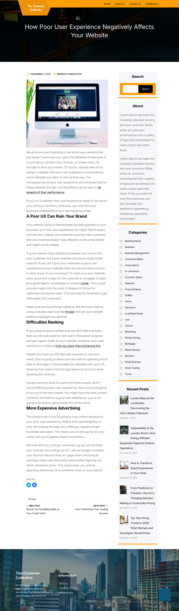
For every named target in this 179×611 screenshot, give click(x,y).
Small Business (133, 361)
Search (145, 89)
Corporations (132, 265)
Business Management (137, 253)
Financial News (133, 289)
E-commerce (132, 271)
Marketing (130, 331)
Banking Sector (133, 241)
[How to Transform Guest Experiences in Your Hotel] (124, 466)
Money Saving (132, 337)
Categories (151, 3)
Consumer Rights (134, 259)
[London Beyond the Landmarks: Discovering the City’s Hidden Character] (124, 401)
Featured (129, 283)
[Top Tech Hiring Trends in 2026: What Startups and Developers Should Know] (124, 521)
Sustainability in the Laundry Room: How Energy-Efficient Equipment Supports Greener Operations (137, 438)
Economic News (133, 277)
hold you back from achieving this (78, 346)
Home (128, 301)
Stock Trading (132, 367)
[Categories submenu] (159, 3)
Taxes (128, 374)
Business (129, 247)
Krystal (69, 311)
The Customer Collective (35, 8)
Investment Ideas (134, 313)
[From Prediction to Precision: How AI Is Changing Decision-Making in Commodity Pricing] (124, 490)
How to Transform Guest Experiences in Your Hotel (142, 468)
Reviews (32, 499)
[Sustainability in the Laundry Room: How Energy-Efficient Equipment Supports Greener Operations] (124, 431)
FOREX (128, 295)
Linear (85, 283)
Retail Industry (132, 349)
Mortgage (130, 343)
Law (127, 319)
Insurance (130, 307)
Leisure (129, 325)
